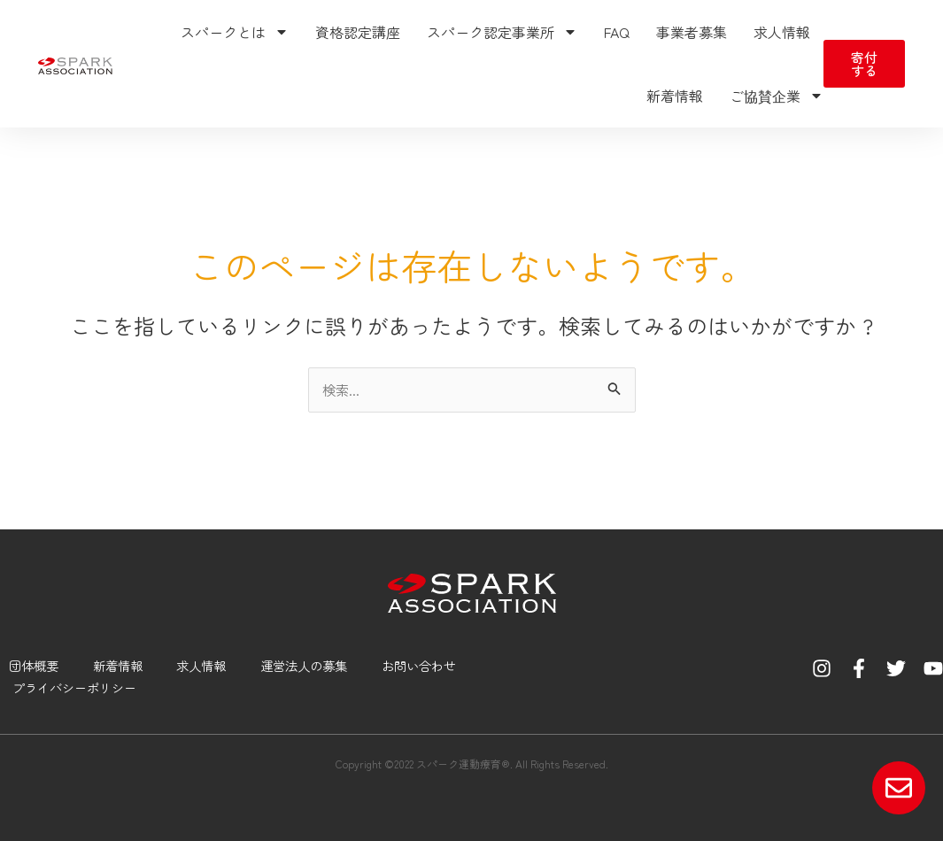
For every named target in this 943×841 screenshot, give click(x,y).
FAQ (617, 31)
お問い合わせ (425, 663)
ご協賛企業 (776, 96)
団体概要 (26, 663)
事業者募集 (691, 31)
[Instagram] (821, 666)
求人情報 (782, 31)
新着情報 (674, 95)
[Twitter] (896, 666)
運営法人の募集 (305, 663)
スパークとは (235, 32)
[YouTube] (933, 666)
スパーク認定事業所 (502, 32)
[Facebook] (859, 666)
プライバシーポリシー (73, 686)
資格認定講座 (357, 31)
